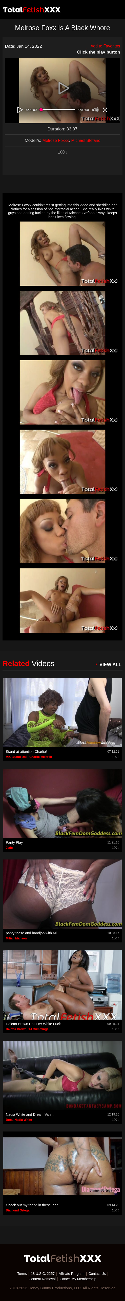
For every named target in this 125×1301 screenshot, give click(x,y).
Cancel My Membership (79, 1279)
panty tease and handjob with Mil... (33, 933)
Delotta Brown (16, 1029)
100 (62, 152)
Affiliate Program (72, 1274)
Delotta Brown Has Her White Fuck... (35, 1024)
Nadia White (23, 1120)
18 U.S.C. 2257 (41, 1274)
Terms (19, 1274)
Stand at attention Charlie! (26, 752)
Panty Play (14, 842)
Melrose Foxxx (54, 140)
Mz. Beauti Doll (16, 757)
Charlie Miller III (40, 757)
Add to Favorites (102, 46)
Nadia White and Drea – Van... (30, 1114)
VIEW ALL (109, 664)
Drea (9, 1120)
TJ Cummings (38, 1029)
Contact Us (99, 1274)
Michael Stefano (86, 140)
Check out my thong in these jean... (33, 1205)
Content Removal (40, 1279)
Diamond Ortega (17, 1210)
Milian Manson (16, 938)
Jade (9, 848)
